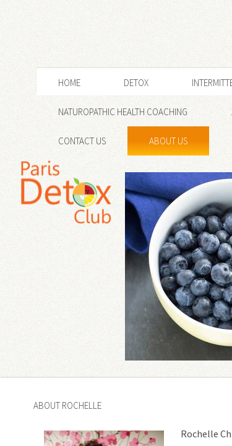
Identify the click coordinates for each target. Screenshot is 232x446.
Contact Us (82, 141)
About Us (168, 141)
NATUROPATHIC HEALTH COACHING (122, 112)
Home (69, 83)
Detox (136, 83)
